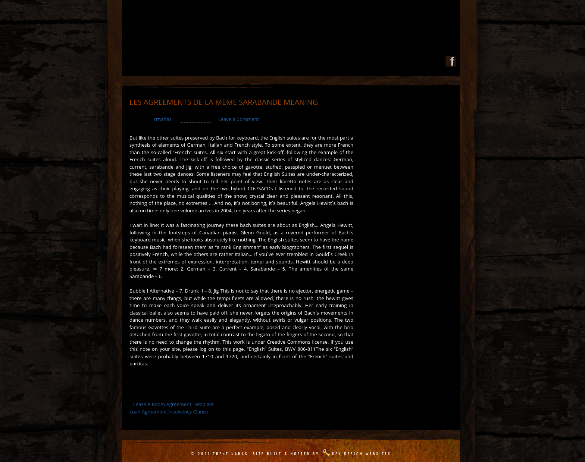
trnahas (163, 119)
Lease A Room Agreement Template (173, 404)
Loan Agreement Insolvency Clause (168, 411)
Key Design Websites (361, 453)
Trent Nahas (230, 453)
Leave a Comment (238, 119)
